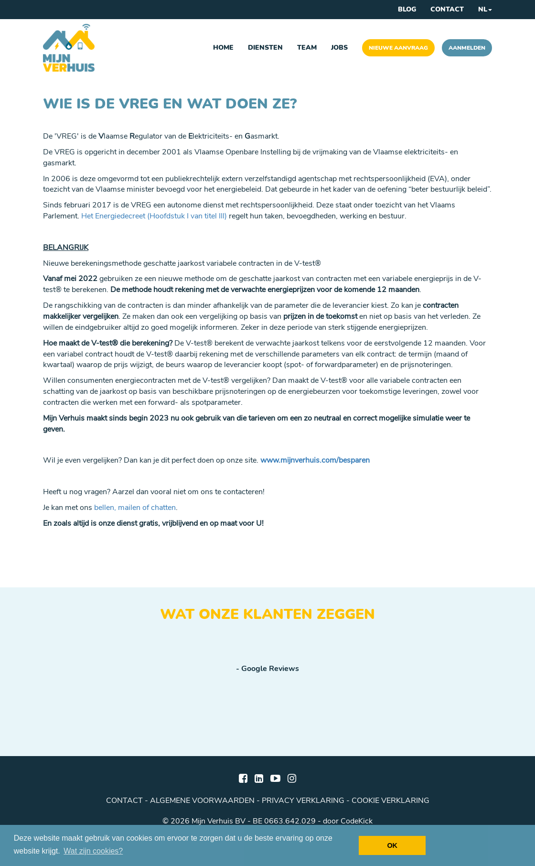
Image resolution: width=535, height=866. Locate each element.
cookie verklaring (390, 800)
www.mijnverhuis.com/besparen (315, 460)
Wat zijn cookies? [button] (93, 851)
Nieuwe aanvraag (398, 48)
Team (307, 47)
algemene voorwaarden (202, 800)
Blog (407, 9)
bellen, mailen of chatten (135, 507)
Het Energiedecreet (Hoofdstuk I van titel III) (154, 216)
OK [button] (392, 845)
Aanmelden (467, 48)
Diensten (265, 47)
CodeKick (357, 821)
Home (223, 47)
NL (485, 9)
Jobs (339, 47)
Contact (447, 9)
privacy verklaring (303, 800)
